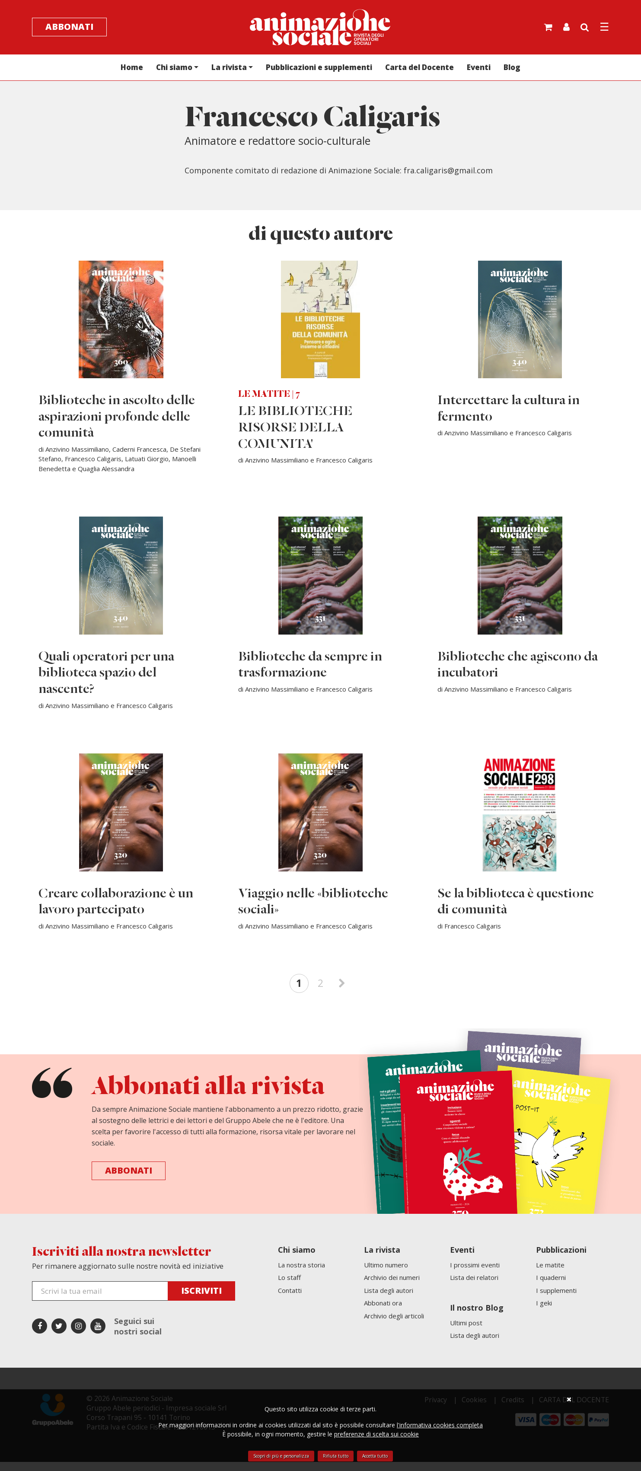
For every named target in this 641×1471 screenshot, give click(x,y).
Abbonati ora (383, 1312)
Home (132, 68)
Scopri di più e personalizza (281, 1456)
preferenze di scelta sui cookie (376, 1434)
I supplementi (556, 1299)
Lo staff (289, 1286)
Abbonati (69, 27)
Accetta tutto (375, 1456)
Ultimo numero (386, 1274)
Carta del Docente (419, 68)
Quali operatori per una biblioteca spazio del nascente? (106, 680)
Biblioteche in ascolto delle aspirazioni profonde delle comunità (117, 421)
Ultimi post (466, 1331)
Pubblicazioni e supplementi (319, 68)
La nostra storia (301, 1274)
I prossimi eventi (475, 1274)
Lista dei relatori (474, 1286)
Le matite (550, 1274)
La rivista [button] (229, 68)
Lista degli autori (388, 1299)
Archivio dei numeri (392, 1286)
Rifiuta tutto (335, 1456)
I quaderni (551, 1286)
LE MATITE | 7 (269, 399)
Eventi (479, 68)
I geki (544, 1312)
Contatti (290, 1299)
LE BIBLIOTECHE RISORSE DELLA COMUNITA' (295, 431)
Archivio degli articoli (394, 1325)
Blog (512, 68)
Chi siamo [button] (174, 68)
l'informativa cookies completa (440, 1425)
